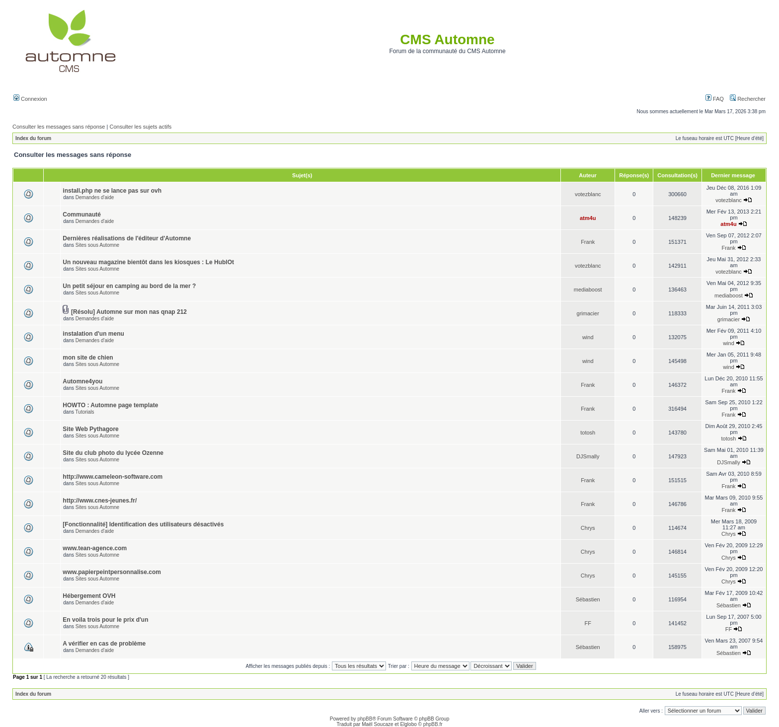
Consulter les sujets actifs (140, 127)
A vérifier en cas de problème (104, 643)
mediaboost (588, 289)
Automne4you (82, 381)
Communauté (82, 214)
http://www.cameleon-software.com (112, 476)
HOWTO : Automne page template (110, 405)
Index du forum (33, 138)
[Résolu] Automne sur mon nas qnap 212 (129, 311)
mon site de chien (88, 357)
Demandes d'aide (95, 197)
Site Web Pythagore (90, 429)
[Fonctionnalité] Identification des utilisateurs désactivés (143, 524)
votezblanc (588, 194)
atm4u (588, 218)
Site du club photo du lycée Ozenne (113, 452)
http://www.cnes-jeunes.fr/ (100, 500)
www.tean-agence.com (95, 548)
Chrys (588, 528)
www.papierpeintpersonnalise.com (112, 572)
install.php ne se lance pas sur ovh (112, 190)
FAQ (714, 99)
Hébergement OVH (89, 595)
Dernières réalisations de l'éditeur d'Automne (127, 238)
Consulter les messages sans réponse (58, 127)
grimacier (588, 313)
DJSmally (587, 456)
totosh (587, 433)
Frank (588, 242)
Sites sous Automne (97, 245)
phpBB (364, 719)
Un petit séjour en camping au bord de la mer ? (129, 286)
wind (588, 337)
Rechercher (748, 99)
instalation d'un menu (93, 333)
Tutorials (85, 412)
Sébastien (588, 599)
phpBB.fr (433, 724)
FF (587, 623)
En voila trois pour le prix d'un (105, 619)
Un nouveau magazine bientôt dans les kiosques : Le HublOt (148, 262)
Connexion (30, 99)
